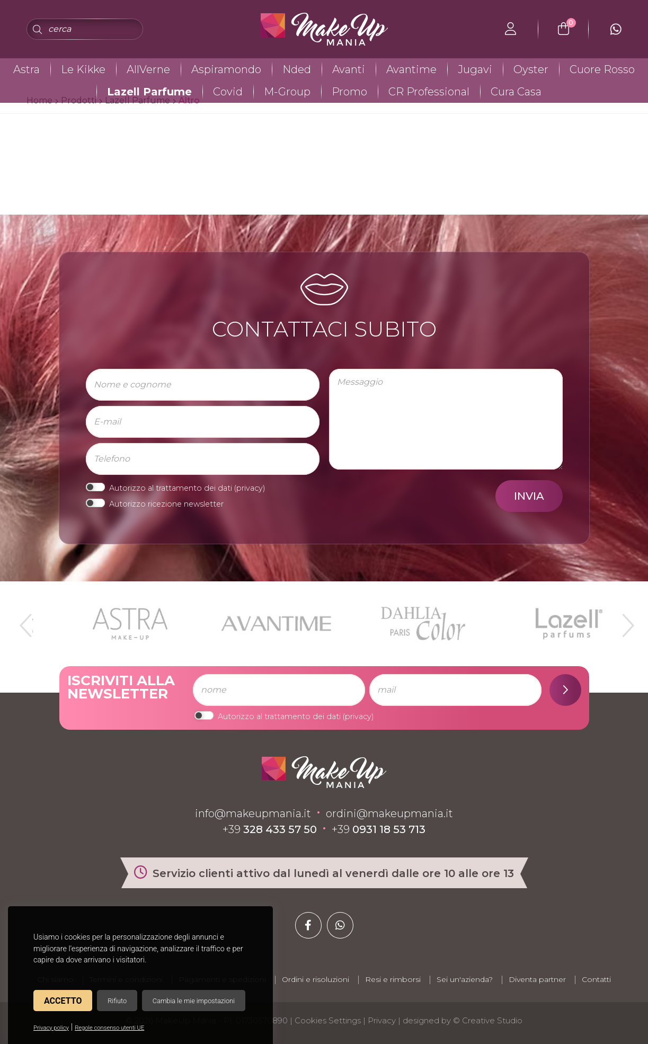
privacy (249, 488)
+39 (270, 829)
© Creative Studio (487, 1020)
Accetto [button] (63, 1001)
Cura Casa (516, 91)
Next (623, 621)
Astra (26, 69)
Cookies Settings (328, 1020)
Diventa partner (537, 979)
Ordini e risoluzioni (315, 979)
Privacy (382, 1020)
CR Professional (428, 91)
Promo (349, 91)
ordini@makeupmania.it (389, 813)
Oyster (530, 69)
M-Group (287, 91)
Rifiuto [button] (117, 1001)
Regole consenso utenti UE (109, 1027)
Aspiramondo (226, 69)
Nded (296, 69)
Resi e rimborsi (393, 979)
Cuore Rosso (602, 69)
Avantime (411, 69)
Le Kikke (83, 69)
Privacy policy (51, 1027)
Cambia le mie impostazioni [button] (194, 1001)
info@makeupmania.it (253, 813)
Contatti (596, 979)
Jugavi (475, 69)
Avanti (348, 69)
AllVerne (148, 69)
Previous (24, 621)
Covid (228, 91)
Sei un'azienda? (465, 979)
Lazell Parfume (149, 91)
